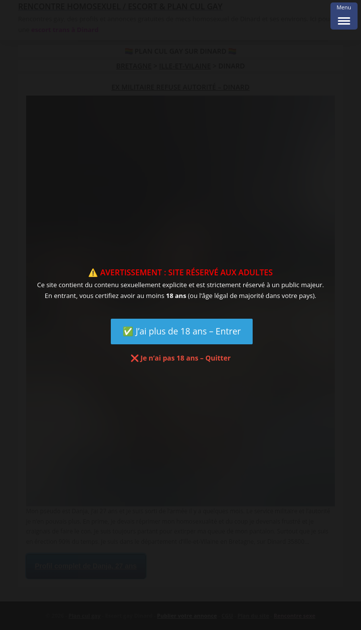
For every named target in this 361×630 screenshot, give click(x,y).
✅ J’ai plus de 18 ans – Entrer (182, 331)
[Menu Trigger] (344, 16)
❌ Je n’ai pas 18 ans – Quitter (181, 358)
